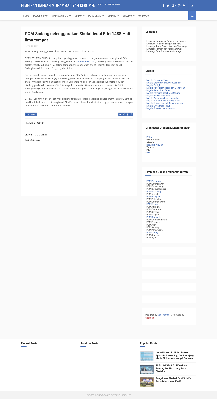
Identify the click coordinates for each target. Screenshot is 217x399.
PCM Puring (152, 204)
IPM (148, 152)
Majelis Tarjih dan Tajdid (157, 80)
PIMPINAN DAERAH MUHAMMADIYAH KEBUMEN (58, 5)
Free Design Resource (121, 395)
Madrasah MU (60, 16)
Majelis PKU (40, 16)
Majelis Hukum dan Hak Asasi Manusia (164, 103)
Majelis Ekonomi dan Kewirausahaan (163, 83)
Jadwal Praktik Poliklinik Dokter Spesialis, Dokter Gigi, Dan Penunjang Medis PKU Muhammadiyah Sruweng (175, 355)
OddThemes (163, 315)
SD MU (78, 16)
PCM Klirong (152, 232)
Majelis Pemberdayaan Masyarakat (162, 100)
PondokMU (94, 16)
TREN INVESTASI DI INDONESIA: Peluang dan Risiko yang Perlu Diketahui (171, 368)
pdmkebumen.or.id (85, 61)
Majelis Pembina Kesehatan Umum (162, 93)
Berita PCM (31, 114)
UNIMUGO (143, 16)
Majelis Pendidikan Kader (157, 90)
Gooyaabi (149, 318)
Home (26, 16)
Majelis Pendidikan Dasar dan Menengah (165, 88)
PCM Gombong (153, 191)
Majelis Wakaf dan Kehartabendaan (162, 98)
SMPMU (112, 16)
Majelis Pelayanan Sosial (157, 95)
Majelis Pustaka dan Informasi (160, 108)
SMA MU (127, 16)
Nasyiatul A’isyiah (154, 145)
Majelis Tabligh (152, 85)
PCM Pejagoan (153, 196)
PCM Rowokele (153, 217)
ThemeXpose (102, 395)
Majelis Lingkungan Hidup (157, 106)
